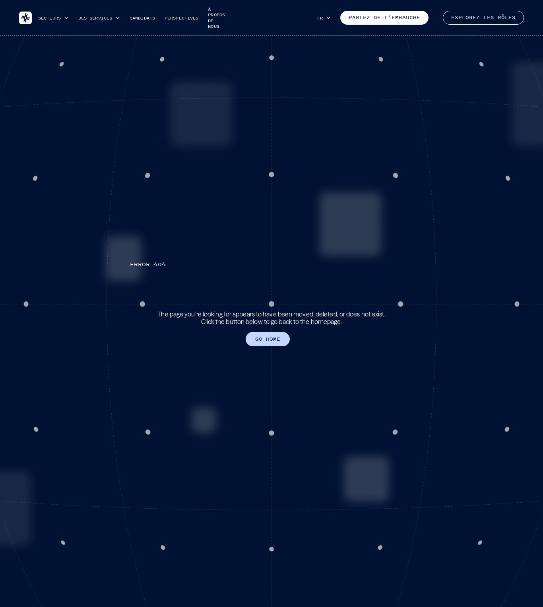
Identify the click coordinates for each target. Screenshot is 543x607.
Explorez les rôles (483, 17)
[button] (53, 18)
